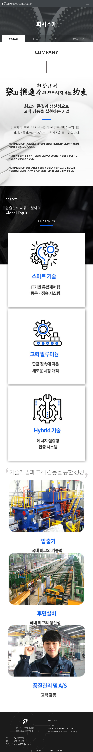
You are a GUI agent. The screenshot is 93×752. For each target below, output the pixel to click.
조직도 (35, 38)
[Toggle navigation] (87, 3)
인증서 (55, 38)
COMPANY (13, 38)
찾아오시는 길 (78, 38)
